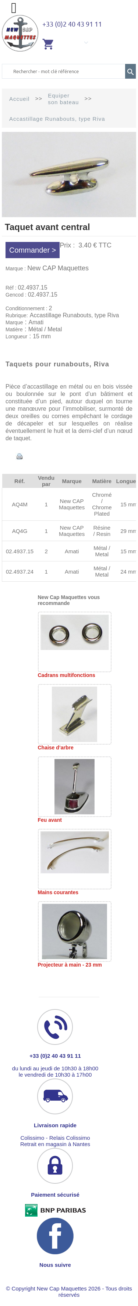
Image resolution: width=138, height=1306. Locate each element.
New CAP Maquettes (58, 268)
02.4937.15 (19, 551)
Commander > (32, 250)
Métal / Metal (101, 551)
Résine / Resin (101, 530)
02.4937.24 (19, 571)
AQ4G (20, 531)
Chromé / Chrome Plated (102, 504)
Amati (72, 551)
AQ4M (20, 504)
